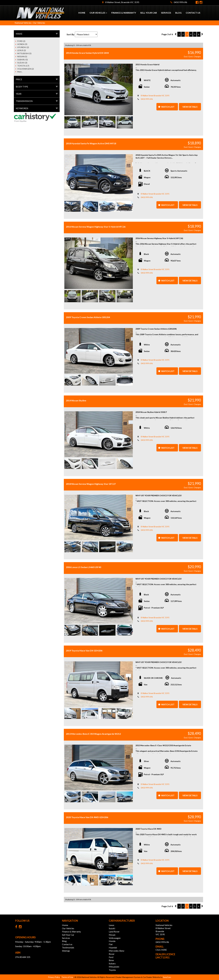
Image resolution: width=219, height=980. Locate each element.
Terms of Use (67, 977)
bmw (111, 960)
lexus (111, 925)
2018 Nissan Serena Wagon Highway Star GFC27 (91, 484)
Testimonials (68, 947)
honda (112, 941)
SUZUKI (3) (22, 62)
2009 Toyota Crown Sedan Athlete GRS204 (88, 317)
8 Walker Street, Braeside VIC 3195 (120, 2)
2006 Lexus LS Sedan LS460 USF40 (83, 567)
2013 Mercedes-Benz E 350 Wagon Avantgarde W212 (93, 733)
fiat (111, 944)
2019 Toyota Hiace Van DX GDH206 (84, 650)
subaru (112, 963)
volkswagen (115, 938)
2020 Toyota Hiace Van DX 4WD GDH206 (87, 817)
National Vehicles (23, 22)
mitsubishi (114, 966)
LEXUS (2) (21, 50)
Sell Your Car (148, 12)
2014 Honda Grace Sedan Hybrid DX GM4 (87, 52)
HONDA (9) (22, 44)
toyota (112, 970)
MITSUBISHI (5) (24, 53)
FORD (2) (21, 41)
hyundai (113, 947)
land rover (114, 931)
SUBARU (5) (22, 59)
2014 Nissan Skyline (76, 400)
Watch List (167, 106)
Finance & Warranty (123, 12)
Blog (178, 12)
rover (112, 954)
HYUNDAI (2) (23, 47)
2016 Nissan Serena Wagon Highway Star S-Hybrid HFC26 (95, 226)
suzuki (112, 928)
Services (166, 12)
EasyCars (167, 977)
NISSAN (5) (22, 56)
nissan (112, 934)
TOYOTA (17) (23, 66)
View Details (189, 106)
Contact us (193, 12)
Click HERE (161, 949)
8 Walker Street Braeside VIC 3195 (155, 95)
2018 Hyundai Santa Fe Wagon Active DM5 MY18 (91, 143)
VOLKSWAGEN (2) (25, 69)
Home (81, 12)
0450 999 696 (179, 2)
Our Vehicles (98, 12)
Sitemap (66, 950)
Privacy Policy (54, 977)
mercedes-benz (116, 950)
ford (111, 957)
